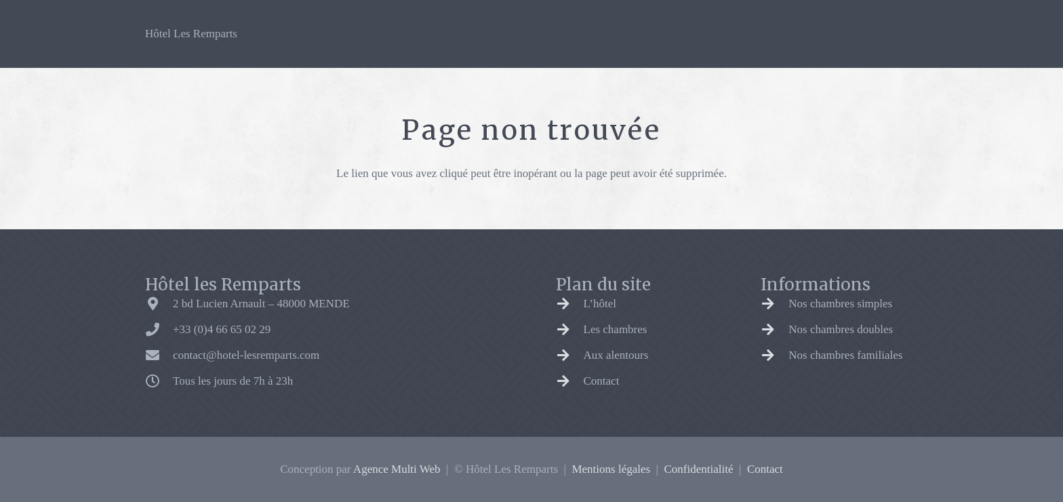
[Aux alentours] (570, 355)
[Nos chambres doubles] (774, 329)
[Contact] (570, 381)
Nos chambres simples (840, 303)
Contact (602, 380)
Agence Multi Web (397, 469)
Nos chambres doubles (840, 329)
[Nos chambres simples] (774, 304)
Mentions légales (610, 469)
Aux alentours (616, 355)
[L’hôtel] (570, 304)
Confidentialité (699, 469)
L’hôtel (600, 303)
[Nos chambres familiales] (774, 355)
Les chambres (615, 329)
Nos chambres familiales (845, 355)
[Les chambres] (570, 329)
